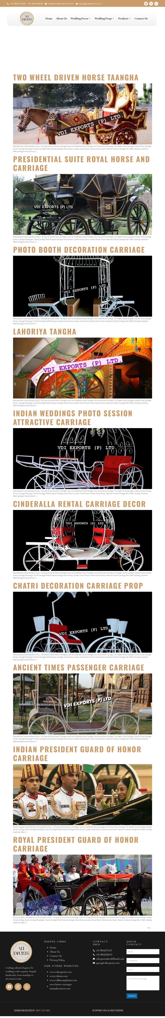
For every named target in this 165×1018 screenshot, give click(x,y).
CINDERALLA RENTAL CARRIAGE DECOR (79, 503)
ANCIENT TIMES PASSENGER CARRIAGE (78, 667)
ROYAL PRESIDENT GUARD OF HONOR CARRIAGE (76, 844)
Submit (131, 996)
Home (48, 18)
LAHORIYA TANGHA (45, 331)
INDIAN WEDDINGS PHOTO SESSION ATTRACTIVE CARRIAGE (73, 417)
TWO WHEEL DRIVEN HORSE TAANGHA (76, 77)
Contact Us (141, 18)
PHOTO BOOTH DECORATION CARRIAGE (79, 249)
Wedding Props (105, 18)
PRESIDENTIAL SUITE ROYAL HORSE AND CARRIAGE (81, 163)
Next (149, 927)
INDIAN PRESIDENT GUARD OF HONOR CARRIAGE (77, 753)
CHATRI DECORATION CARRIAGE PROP (78, 585)
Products (124, 18)
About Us (61, 18)
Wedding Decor (81, 18)
